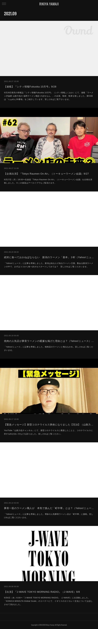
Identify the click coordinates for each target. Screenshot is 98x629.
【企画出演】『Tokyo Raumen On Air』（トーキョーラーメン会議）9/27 (46, 173)
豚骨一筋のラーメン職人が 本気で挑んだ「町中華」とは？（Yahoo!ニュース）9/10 (49, 508)
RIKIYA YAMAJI (49, 3)
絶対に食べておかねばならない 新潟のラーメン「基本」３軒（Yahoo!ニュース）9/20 (49, 257)
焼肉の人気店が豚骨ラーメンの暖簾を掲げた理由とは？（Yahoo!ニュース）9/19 (49, 341)
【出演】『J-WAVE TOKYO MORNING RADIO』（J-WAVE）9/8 (42, 592)
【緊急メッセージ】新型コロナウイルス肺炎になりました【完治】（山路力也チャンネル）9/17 (49, 424)
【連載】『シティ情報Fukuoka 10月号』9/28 (30, 86)
